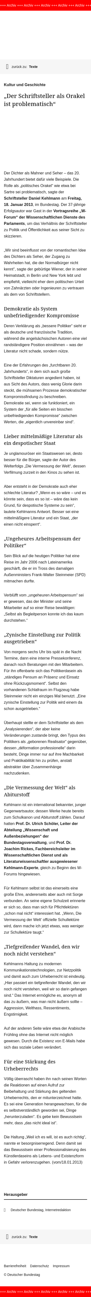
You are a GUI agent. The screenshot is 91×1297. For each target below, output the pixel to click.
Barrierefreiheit (15, 1266)
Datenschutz (39, 1266)
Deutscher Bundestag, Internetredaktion (41, 1210)
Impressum (61, 1266)
